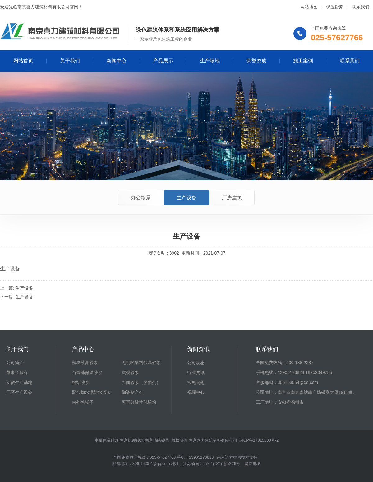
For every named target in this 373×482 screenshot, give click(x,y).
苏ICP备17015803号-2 (258, 440)
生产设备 (186, 197)
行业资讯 (196, 372)
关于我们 (70, 60)
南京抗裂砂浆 (132, 440)
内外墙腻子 (83, 402)
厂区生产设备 (19, 392)
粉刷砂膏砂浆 (85, 362)
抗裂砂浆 (130, 372)
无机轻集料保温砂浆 (141, 362)
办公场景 (141, 197)
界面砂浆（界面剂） (141, 382)
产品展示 (163, 60)
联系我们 (360, 6)
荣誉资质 (256, 60)
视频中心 (196, 392)
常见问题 (196, 382)
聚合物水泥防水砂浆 (91, 392)
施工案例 (303, 60)
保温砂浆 (334, 6)
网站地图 (309, 6)
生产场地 (210, 60)
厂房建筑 (232, 197)
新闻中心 (117, 60)
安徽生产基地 (19, 382)
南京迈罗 (225, 457)
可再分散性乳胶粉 (139, 402)
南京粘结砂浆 (157, 440)
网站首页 (23, 60)
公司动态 (196, 362)
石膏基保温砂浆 (87, 372)
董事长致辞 (17, 372)
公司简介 (15, 362)
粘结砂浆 (80, 382)
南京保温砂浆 (106, 440)
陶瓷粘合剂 (132, 392)
